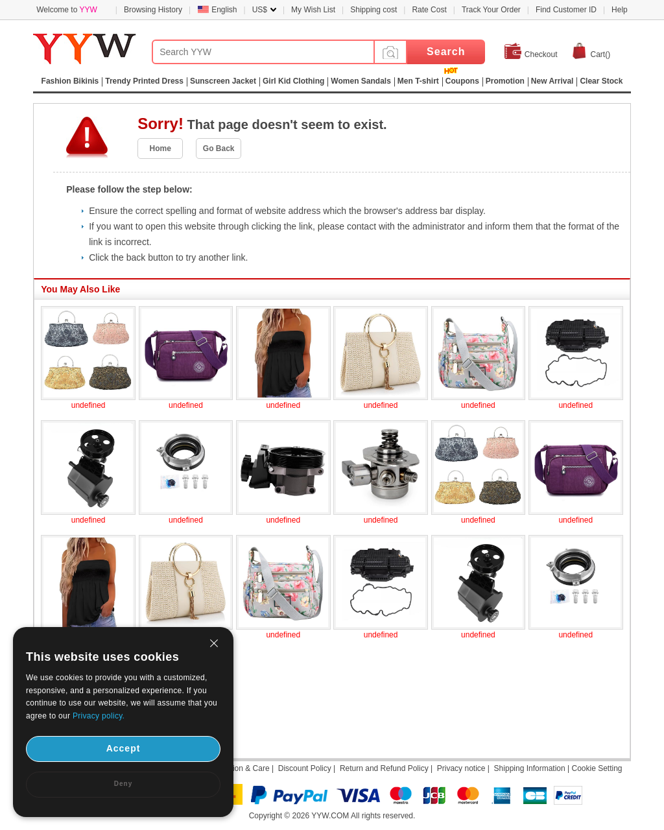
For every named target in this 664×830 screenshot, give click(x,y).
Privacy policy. (98, 715)
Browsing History (153, 9)
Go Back (219, 148)
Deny (123, 783)
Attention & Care (241, 768)
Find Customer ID (566, 9)
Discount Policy (304, 768)
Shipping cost (373, 9)
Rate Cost (429, 9)
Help (619, 9)
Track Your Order (491, 9)
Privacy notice (461, 768)
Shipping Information (529, 768)
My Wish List (313, 9)
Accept (123, 748)
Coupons (462, 81)
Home (160, 148)
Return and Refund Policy (384, 768)
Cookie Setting (596, 768)
